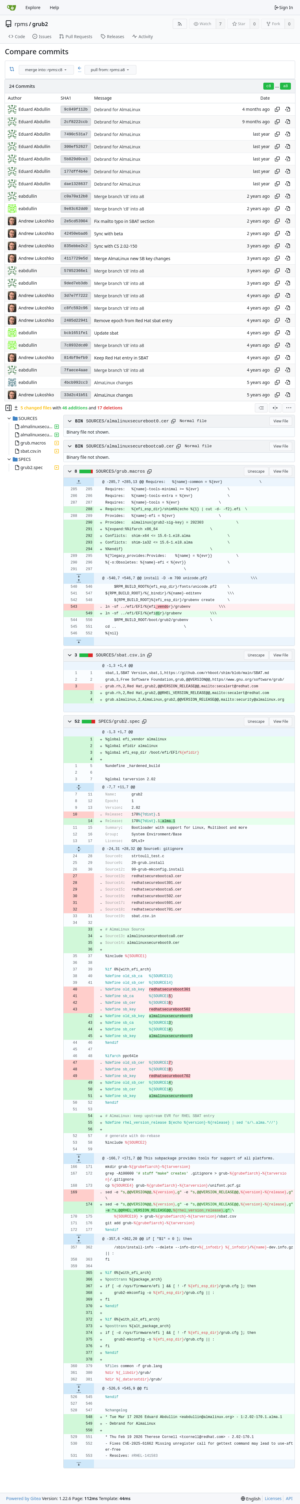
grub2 (40, 24)
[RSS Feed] (180, 24)
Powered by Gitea (23, 1498)
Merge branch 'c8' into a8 (119, 196)
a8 (285, 86)
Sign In (283, 7)
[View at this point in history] (287, 109)
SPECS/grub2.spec (119, 721)
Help (54, 7)
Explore (32, 7)
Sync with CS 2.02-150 (115, 246)
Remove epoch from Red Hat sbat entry (133, 320)
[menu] (65, 70)
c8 (268, 86)
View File (280, 421)
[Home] (11, 7)
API (289, 1498)
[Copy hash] (277, 109)
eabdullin (27, 208)
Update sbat (106, 333)
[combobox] (47, 69)
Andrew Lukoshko (36, 221)
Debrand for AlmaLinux (117, 109)
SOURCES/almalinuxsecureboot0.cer (127, 421)
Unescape (256, 471)
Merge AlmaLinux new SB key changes (132, 258)
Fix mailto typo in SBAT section (124, 221)
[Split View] (275, 407)
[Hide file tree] (8, 408)
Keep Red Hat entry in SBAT (121, 358)
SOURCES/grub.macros (120, 471)
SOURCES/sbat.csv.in (120, 655)
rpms (21, 24)
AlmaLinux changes (113, 382)
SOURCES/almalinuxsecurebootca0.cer (130, 446)
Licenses (273, 1498)
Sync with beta (108, 233)
